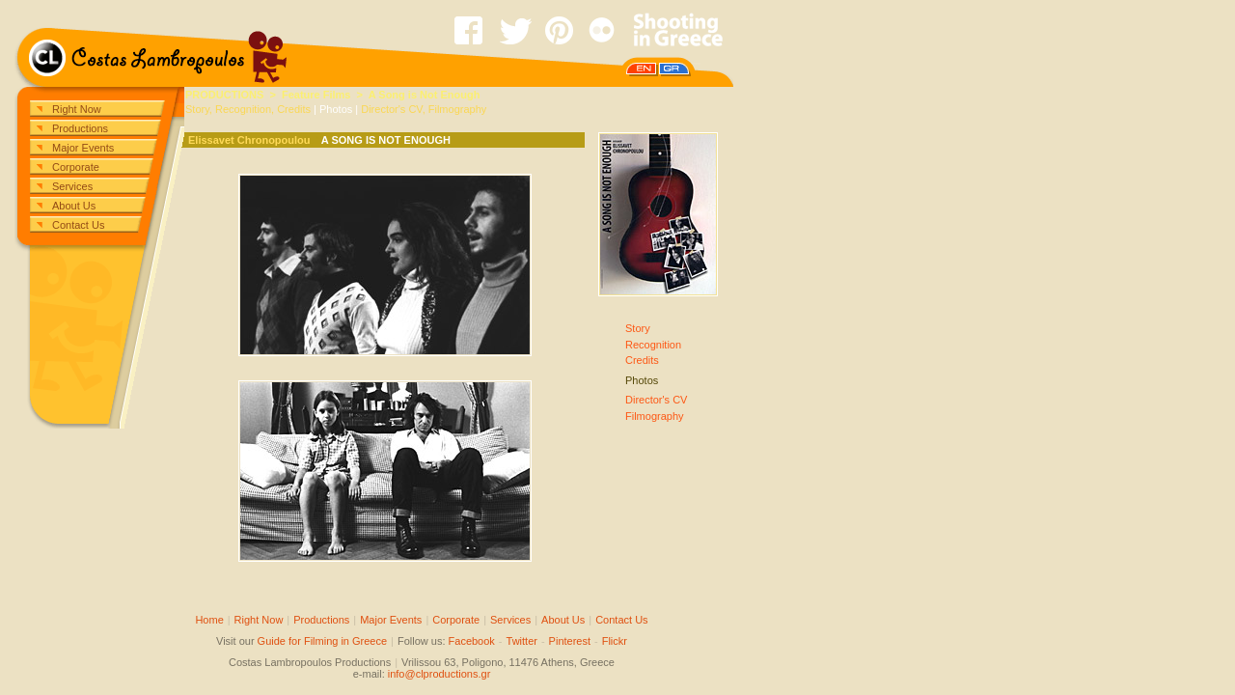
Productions (80, 128)
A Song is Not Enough (424, 94)
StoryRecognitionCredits (653, 344)
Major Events (83, 147)
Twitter (522, 641)
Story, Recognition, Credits (248, 109)
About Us (74, 205)
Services (72, 186)
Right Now (76, 109)
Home (209, 620)
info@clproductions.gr (439, 674)
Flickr (614, 641)
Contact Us (78, 225)
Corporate (75, 167)
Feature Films (316, 94)
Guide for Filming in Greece (323, 641)
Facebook (472, 641)
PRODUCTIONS (224, 94)
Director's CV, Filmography (423, 109)
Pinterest (569, 641)
